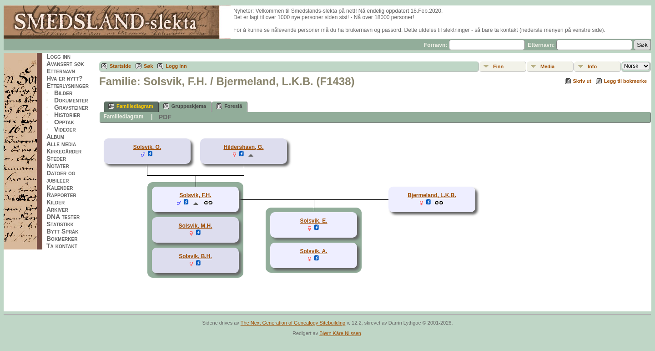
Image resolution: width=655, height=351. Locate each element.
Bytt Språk (62, 231)
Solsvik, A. (313, 251)
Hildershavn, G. (243, 147)
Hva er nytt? (64, 78)
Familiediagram (130, 106)
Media (547, 66)
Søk (148, 66)
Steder (56, 158)
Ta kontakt (61, 245)
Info (592, 66)
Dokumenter (71, 100)
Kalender (59, 187)
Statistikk (60, 224)
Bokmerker (61, 238)
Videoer (65, 129)
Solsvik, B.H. (195, 256)
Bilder (63, 93)
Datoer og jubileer (61, 176)
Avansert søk (65, 63)
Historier (67, 114)
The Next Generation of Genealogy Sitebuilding (293, 323)
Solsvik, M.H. (195, 226)
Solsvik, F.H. (195, 195)
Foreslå (229, 106)
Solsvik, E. (313, 221)
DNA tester (63, 216)
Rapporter (61, 194)
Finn (498, 66)
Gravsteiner (71, 107)
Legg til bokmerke (625, 81)
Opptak (64, 122)
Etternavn (60, 71)
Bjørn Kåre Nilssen (340, 333)
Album (55, 136)
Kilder (55, 202)
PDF (165, 117)
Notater (57, 165)
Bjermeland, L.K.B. (432, 195)
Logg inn (58, 56)
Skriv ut (582, 81)
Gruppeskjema (184, 106)
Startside (120, 66)
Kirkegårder (63, 151)
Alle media (61, 144)
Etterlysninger (67, 85)
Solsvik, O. (147, 147)
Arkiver (57, 209)
